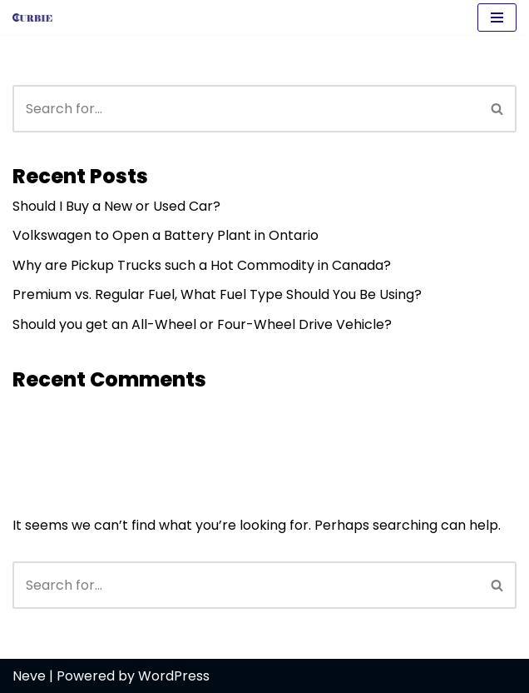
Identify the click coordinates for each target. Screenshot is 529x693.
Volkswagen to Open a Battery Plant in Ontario (165, 235)
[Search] (245, 108)
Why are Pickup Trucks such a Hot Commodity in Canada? (201, 265)
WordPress (174, 676)
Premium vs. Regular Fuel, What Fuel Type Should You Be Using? (217, 294)
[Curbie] (36, 17)
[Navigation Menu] (497, 17)
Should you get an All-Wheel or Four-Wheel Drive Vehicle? (202, 324)
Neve (29, 676)
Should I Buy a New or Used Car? (116, 206)
